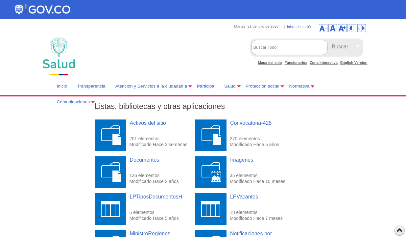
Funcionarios (296, 63)
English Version (354, 63)
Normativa (299, 86)
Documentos (144, 160)
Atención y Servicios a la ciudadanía (151, 86)
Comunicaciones (73, 101)
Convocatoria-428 (251, 123)
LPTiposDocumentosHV (157, 196)
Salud (230, 86)
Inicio (62, 86)
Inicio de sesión (299, 27)
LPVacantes (244, 196)
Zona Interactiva (324, 63)
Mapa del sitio (270, 63)
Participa (205, 86)
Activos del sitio (148, 123)
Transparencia (91, 86)
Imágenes (241, 160)
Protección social (262, 86)
